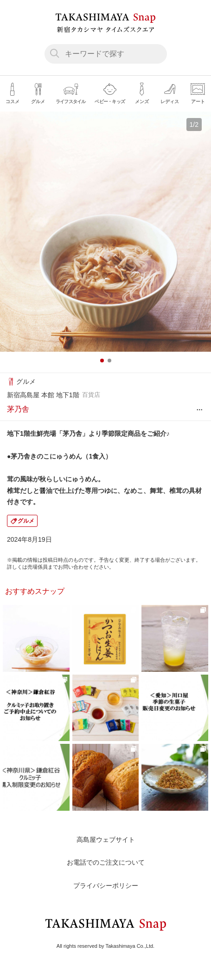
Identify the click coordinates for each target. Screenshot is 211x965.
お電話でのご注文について (106, 862)
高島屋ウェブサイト (106, 839)
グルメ (26, 521)
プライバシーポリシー (105, 885)
